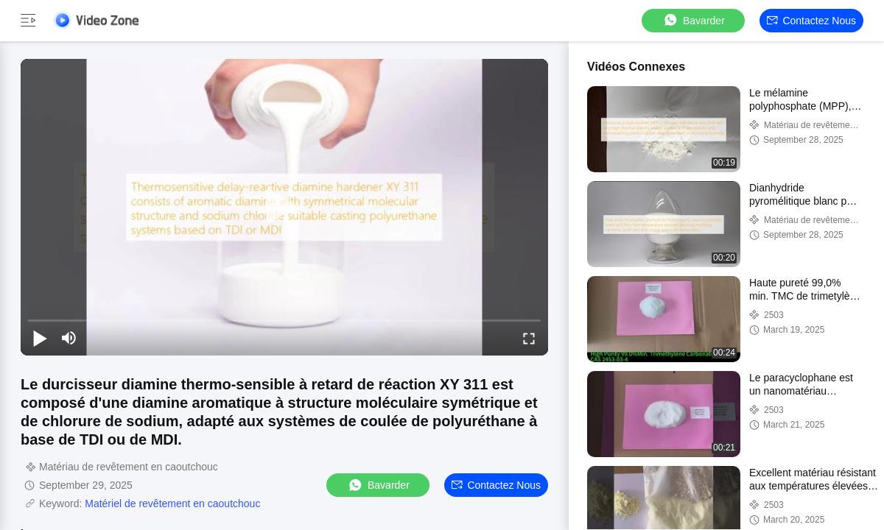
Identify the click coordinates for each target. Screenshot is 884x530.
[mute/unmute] (69, 338)
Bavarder (693, 20)
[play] (284, 206)
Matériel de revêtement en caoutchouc (172, 503)
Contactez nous (811, 20)
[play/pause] (40, 338)
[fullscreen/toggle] (529, 338)
